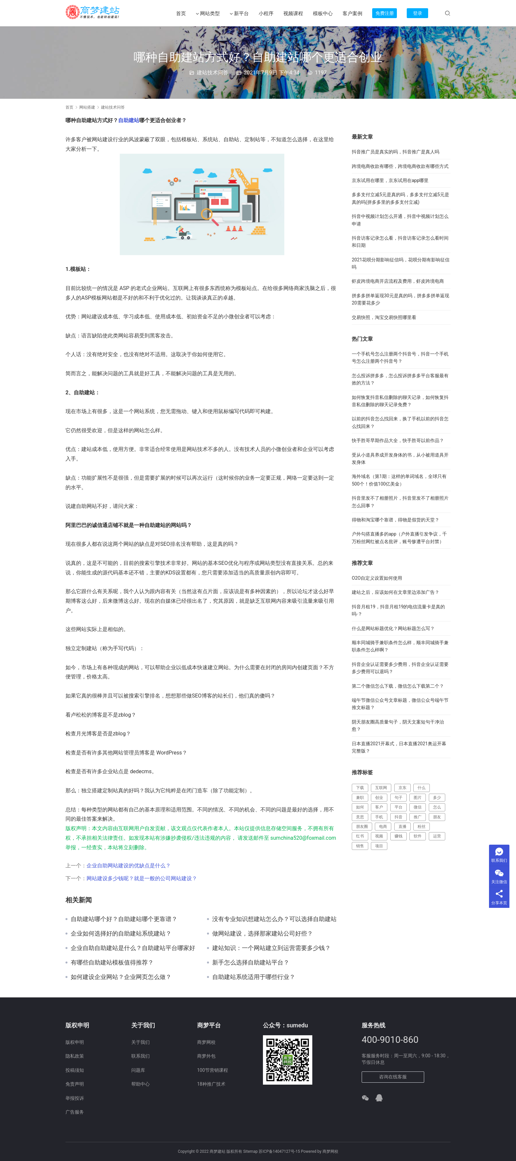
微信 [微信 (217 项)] (418, 807)
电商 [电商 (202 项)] (383, 826)
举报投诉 (74, 1098)
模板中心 (323, 13)
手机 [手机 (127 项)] (379, 817)
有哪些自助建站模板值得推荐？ (112, 962)
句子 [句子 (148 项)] (398, 797)
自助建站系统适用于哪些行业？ (253, 977)
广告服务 (74, 1112)
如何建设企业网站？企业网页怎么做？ (121, 977)
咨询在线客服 (393, 1076)
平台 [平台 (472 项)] (398, 807)
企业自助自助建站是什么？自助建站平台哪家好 (133, 948)
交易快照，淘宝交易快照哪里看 (384, 317)
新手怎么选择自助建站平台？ (250, 962)
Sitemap (250, 1151)
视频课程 (293, 13)
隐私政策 (74, 1056)
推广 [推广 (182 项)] (418, 817)
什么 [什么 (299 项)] (422, 787)
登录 (417, 13)
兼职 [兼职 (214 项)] (360, 797)
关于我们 (140, 1042)
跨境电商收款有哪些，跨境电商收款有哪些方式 (400, 166)
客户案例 (352, 13)
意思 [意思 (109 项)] (360, 817)
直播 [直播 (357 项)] (402, 826)
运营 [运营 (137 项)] (437, 836)
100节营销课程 (212, 1070)
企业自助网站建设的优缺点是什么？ (129, 865)
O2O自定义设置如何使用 (377, 578)
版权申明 (74, 1042)
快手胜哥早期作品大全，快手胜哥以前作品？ (398, 440)
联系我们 (140, 1056)
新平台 (239, 13)
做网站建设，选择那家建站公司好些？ (262, 933)
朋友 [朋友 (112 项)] (437, 817)
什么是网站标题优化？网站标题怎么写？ (393, 628)
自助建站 (128, 120)
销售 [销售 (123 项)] (360, 846)
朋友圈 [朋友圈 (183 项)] (362, 826)
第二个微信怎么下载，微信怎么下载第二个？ (398, 686)
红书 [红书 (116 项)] (360, 836)
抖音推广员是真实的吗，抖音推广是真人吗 (395, 151)
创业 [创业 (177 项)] (379, 797)
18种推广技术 (211, 1084)
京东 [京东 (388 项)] (402, 787)
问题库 (138, 1070)
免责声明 (74, 1084)
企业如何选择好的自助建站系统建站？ (121, 933)
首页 (181, 13)
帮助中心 (140, 1084)
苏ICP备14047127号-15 (279, 1151)
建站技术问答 (212, 72)
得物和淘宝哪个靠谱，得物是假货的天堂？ (395, 519)
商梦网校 (206, 1042)
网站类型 (208, 13)
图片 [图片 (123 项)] (418, 797)
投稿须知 (74, 1070)
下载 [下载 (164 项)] (360, 787)
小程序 (266, 13)
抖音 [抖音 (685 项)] (398, 817)
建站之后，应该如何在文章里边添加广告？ (395, 592)
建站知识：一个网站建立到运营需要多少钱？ (271, 948)
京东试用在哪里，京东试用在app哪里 (390, 180)
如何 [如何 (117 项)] (360, 807)
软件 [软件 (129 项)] (418, 836)
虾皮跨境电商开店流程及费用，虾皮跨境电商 (398, 281)
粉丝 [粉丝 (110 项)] (422, 826)
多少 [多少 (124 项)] (437, 797)
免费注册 (384, 13)
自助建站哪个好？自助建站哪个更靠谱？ (124, 919)
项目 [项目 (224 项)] (379, 846)
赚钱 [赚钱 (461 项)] (398, 836)
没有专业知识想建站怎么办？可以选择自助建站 (274, 919)
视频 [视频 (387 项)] (379, 836)
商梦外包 (206, 1056)
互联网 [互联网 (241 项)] (381, 787)
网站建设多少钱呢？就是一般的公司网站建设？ (142, 878)
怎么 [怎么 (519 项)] (437, 807)
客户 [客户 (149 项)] (379, 807)
